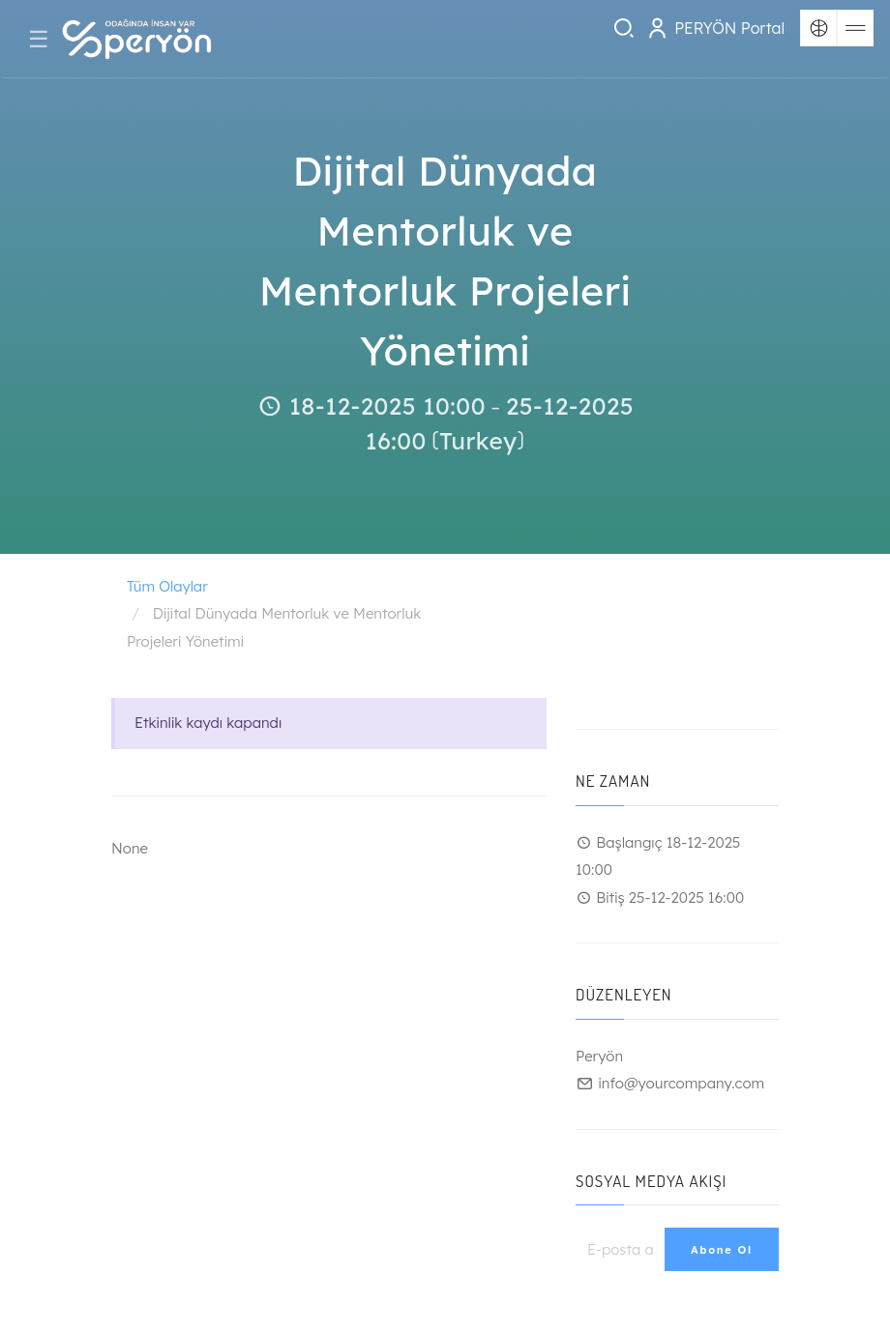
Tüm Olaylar (167, 586)
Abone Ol (722, 1250)
